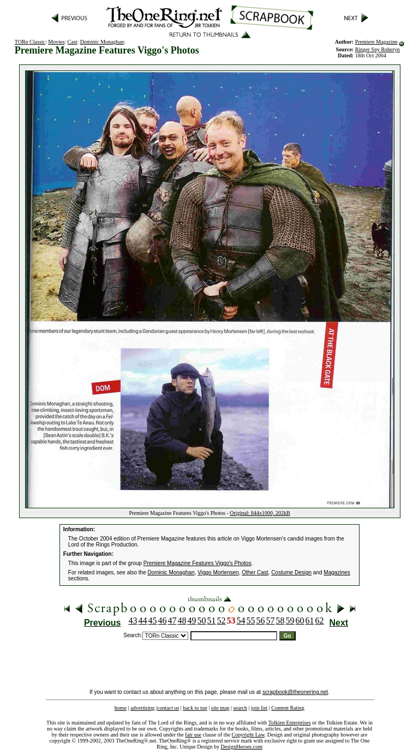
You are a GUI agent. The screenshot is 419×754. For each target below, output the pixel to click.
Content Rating (287, 708)
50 (201, 620)
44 (143, 620)
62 (319, 620)
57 (270, 620)
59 (290, 620)
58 (280, 620)
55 (251, 620)
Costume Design (291, 572)
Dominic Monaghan (102, 42)
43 (133, 620)
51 (211, 620)
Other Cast (255, 572)
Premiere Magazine (376, 42)
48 (182, 620)
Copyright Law (248, 735)
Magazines (337, 572)
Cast (72, 42)
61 (310, 620)
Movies (56, 42)
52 (221, 620)
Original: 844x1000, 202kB (260, 513)
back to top (195, 708)
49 (192, 620)
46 (162, 620)
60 (300, 620)
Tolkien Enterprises (289, 723)
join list (259, 708)
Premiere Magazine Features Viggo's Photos (197, 563)
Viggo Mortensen (217, 572)
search (240, 708)
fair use (193, 735)
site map (220, 708)
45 (152, 620)
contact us (168, 708)
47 (172, 620)
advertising (142, 708)
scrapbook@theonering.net (295, 692)
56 (260, 620)
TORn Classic (30, 42)
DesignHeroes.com (241, 747)
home (121, 708)
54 (241, 620)
